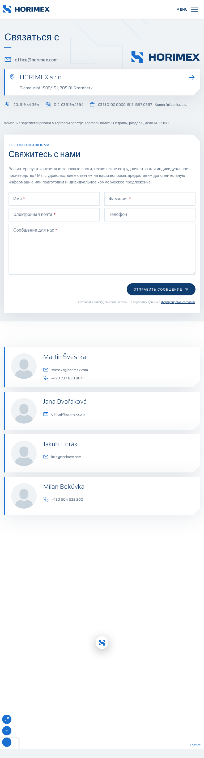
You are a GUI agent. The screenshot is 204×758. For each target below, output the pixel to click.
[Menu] (187, 9)
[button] (102, 626)
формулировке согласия (178, 285)
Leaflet (195, 728)
